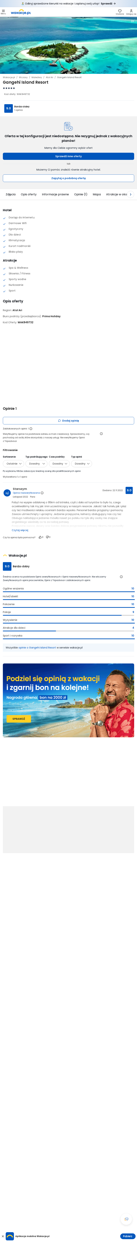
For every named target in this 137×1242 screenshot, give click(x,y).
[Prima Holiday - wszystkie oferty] (51, 316)
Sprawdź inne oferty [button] (68, 156)
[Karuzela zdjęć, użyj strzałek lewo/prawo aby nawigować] (68, 45)
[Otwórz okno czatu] (126, 1219)
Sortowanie (9, 456)
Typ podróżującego (36, 456)
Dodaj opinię (68, 420)
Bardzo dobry (21, 106)
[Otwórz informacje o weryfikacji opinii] (101, 433)
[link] (20, 12)
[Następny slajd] (130, 194)
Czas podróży (56, 456)
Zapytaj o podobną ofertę (68, 178)
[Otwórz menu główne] (3, 12)
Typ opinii (76, 456)
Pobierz (127, 1236)
